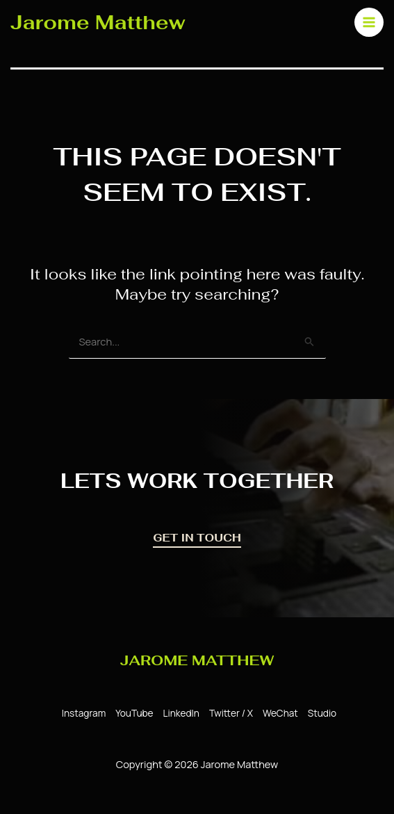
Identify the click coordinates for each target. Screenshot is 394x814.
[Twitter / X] (229, 714)
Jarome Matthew (99, 21)
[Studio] (320, 714)
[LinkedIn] (179, 714)
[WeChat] (278, 714)
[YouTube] (132, 714)
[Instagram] (82, 714)
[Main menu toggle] (365, 21)
